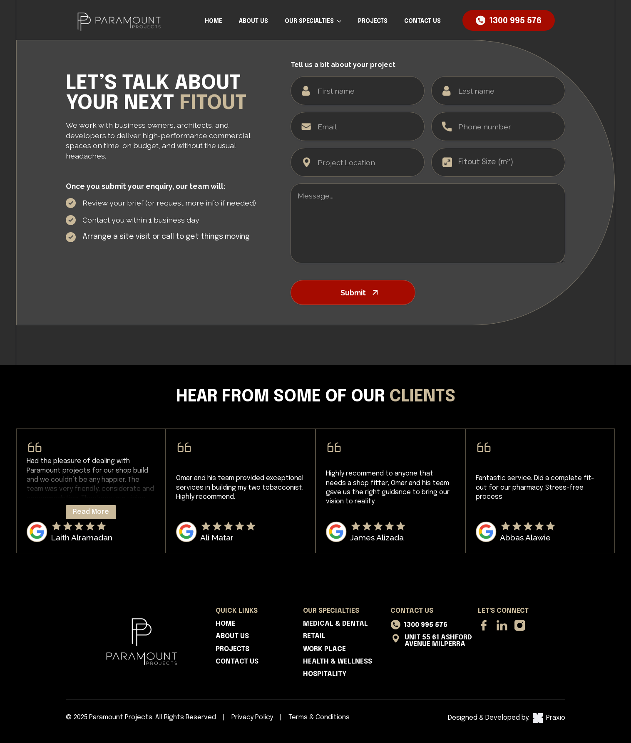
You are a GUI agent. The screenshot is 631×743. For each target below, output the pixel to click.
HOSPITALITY (324, 674)
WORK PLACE (324, 649)
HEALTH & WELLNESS (337, 661)
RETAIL (314, 636)
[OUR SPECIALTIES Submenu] (342, 21)
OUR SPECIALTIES (309, 21)
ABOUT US (253, 21)
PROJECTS (373, 21)
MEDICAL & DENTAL (335, 623)
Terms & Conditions (319, 717)
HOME (213, 21)
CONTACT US (422, 21)
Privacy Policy (252, 717)
